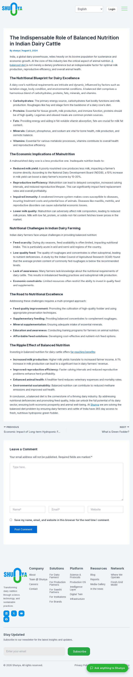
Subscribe (79, 652)
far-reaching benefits (82, 352)
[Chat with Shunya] (107, 668)
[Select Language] (87, 9)
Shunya (95, 404)
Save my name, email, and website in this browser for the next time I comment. (62, 520)
